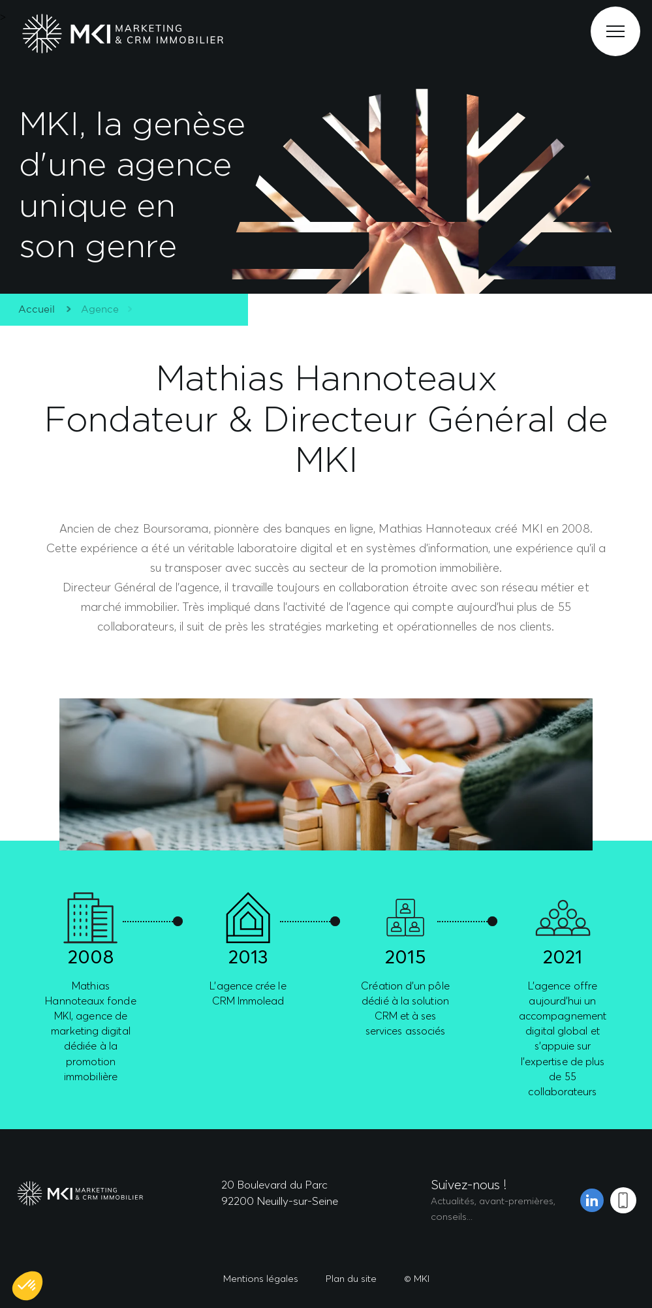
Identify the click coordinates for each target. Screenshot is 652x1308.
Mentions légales (260, 1278)
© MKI (416, 1278)
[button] (27, 1285)
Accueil (34, 309)
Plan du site (351, 1278)
